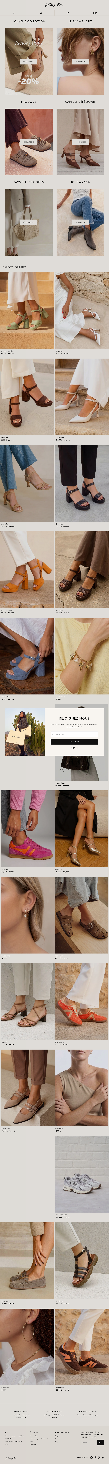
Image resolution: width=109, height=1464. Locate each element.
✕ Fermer (74, 748)
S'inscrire (74, 742)
